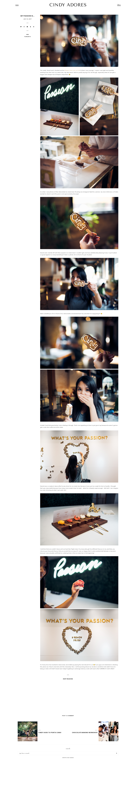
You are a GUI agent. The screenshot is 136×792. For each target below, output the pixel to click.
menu (17, 5)
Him (27, 34)
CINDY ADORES (68, 4)
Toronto (27, 36)
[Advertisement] (68, 775)
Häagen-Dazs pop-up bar (72, 70)
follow (119, 5)
